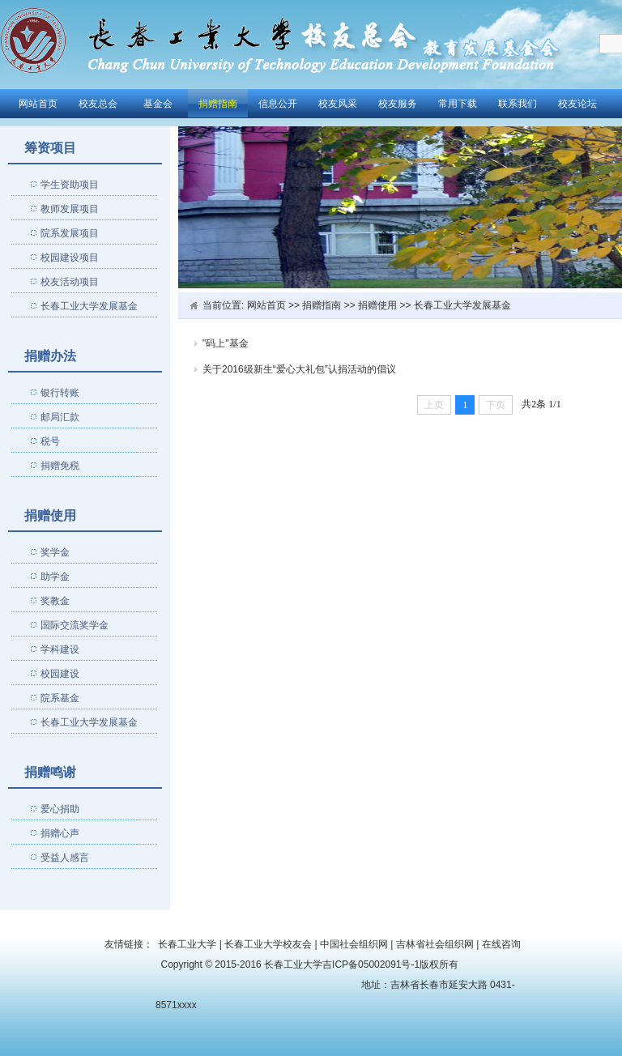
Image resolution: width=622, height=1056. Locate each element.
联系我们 (517, 103)
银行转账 (59, 392)
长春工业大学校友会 (268, 944)
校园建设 (59, 673)
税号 (50, 441)
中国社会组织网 (354, 944)
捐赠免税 (59, 465)
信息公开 (277, 103)
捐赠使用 (377, 305)
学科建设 (59, 649)
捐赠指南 (217, 103)
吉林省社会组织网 (435, 944)
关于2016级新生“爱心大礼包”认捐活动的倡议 (299, 369)
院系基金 (59, 698)
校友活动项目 (69, 281)
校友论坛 (577, 103)
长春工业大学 (187, 944)
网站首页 (38, 103)
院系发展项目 (69, 233)
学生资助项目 (69, 184)
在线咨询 (501, 944)
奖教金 (55, 601)
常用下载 (457, 103)
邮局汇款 (59, 417)
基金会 (158, 103)
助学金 (55, 576)
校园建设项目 (69, 257)
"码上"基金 (225, 343)
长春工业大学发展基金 (89, 306)
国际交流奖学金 (74, 625)
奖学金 (55, 552)
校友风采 (337, 103)
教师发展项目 (69, 209)
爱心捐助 (59, 809)
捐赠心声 (59, 833)
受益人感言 (64, 857)
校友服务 (397, 103)
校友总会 (98, 103)
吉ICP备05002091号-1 (371, 964)
